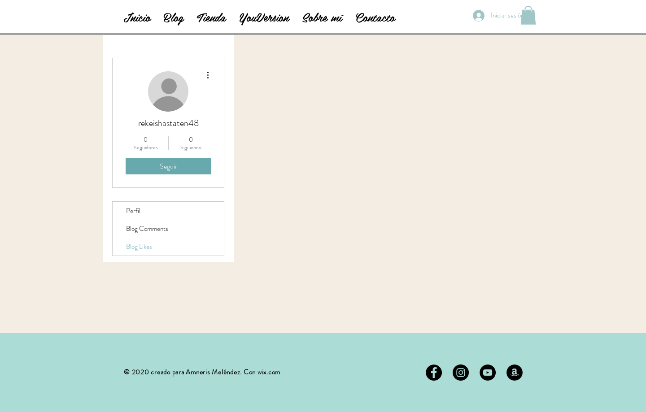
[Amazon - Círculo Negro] (514, 372)
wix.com (269, 372)
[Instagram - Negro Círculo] (461, 372)
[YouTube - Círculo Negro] (488, 372)
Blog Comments (147, 229)
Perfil (133, 211)
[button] (528, 15)
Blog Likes (139, 247)
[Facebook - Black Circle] (434, 372)
